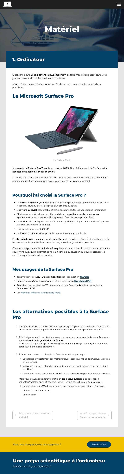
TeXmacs (84, 276)
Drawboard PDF (83, 281)
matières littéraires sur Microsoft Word (40, 292)
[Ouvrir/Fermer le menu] (118, 4)
